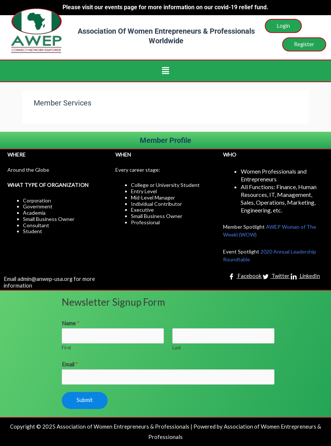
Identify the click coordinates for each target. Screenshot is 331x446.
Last (176, 348)
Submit (85, 400)
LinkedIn (305, 276)
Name (71, 323)
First (66, 348)
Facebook (245, 276)
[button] (165, 71)
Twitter (276, 276)
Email (70, 364)
